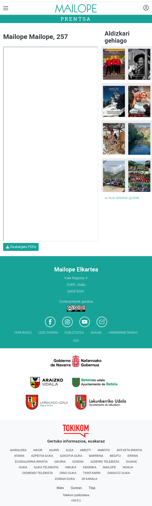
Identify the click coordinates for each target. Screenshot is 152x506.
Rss (76, 341)
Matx (60, 488)
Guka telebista (46, 467)
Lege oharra (48, 332)
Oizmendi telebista (37, 473)
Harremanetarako (123, 332)
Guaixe (131, 461)
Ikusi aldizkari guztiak (123, 198)
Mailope (109, 467)
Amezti (85, 450)
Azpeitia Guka (42, 455)
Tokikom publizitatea (76, 495)
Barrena (96, 455)
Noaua (128, 467)
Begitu (115, 455)
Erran (132, 455)
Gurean (76, 488)
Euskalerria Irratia (31, 461)
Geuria (60, 461)
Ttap (92, 488)
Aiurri (54, 450)
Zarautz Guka (118, 473)
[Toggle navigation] (5, 8)
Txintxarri (91, 473)
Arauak (96, 332)
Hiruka (70, 467)
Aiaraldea (18, 450)
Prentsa (76, 18)
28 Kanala (89, 478)
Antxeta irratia (129, 450)
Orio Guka (68, 473)
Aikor (37, 450)
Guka (23, 467)
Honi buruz (23, 332)
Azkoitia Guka (71, 455)
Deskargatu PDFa (21, 247)
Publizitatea (74, 332)
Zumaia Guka (65, 478)
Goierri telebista (104, 461)
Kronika (89, 467)
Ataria (19, 455)
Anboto (104, 450)
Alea (69, 450)
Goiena (78, 461)
